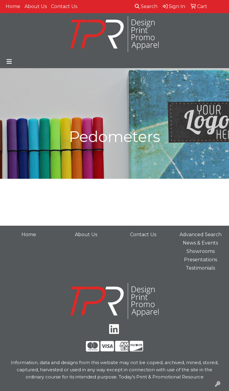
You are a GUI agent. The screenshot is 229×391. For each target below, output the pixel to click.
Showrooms (200, 251)
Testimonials (200, 268)
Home (13, 6)
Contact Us (64, 6)
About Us (35, 6)
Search (146, 6)
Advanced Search (201, 234)
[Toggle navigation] (9, 61)
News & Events (200, 243)
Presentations (200, 259)
